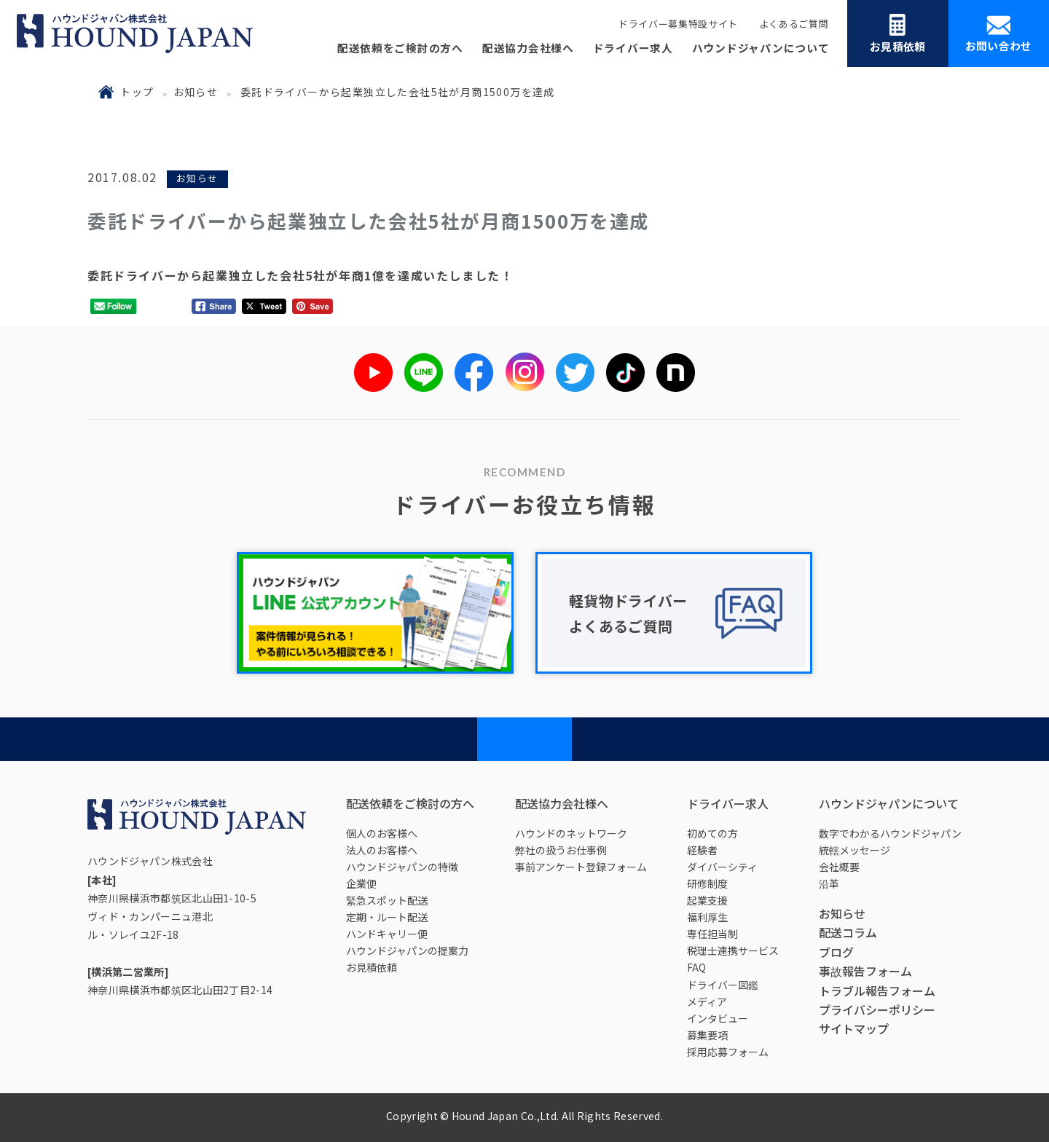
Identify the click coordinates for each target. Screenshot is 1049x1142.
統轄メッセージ (854, 850)
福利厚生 (707, 917)
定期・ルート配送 (387, 917)
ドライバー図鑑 (722, 984)
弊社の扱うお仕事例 (561, 850)
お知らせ (196, 91)
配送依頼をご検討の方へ (400, 47)
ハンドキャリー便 (387, 933)
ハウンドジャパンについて (761, 47)
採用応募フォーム (728, 1051)
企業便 (361, 883)
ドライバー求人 (633, 47)
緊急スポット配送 (387, 900)
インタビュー (717, 1018)
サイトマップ (854, 1028)
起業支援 (707, 900)
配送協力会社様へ (528, 47)
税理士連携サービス (733, 950)
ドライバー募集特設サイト (678, 24)
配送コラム (848, 932)
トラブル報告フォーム (877, 990)
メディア (707, 1001)
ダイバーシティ (722, 866)
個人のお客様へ (381, 833)
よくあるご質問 (794, 24)
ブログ (836, 952)
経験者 (702, 850)
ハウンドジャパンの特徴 (402, 866)
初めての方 (712, 833)
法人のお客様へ (381, 850)
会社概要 (839, 866)
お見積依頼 (898, 34)
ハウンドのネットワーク (571, 833)
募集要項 (707, 1035)
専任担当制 (712, 933)
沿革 (829, 883)
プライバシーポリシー (877, 1009)
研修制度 (707, 883)
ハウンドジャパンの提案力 (407, 950)
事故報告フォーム (865, 971)
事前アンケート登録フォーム (581, 866)
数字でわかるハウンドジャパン (890, 833)
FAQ (696, 967)
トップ (137, 91)
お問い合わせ (998, 34)
